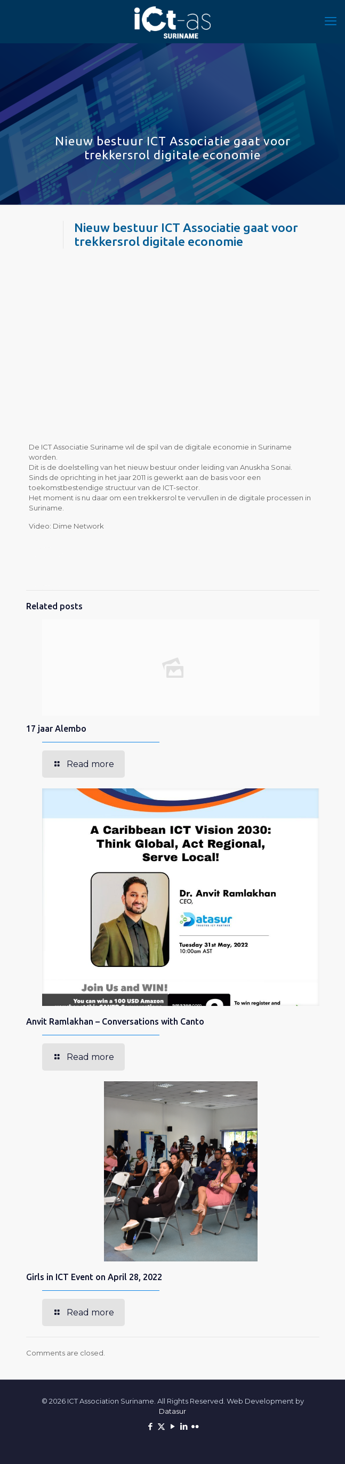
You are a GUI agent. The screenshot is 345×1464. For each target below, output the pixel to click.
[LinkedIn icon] (184, 1426)
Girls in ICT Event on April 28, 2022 (94, 1277)
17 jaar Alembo (56, 728)
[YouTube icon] (172, 1426)
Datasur (172, 1411)
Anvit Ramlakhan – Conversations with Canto (115, 1021)
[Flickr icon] (195, 1426)
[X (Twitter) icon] (161, 1426)
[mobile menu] (331, 21)
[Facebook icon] (150, 1426)
